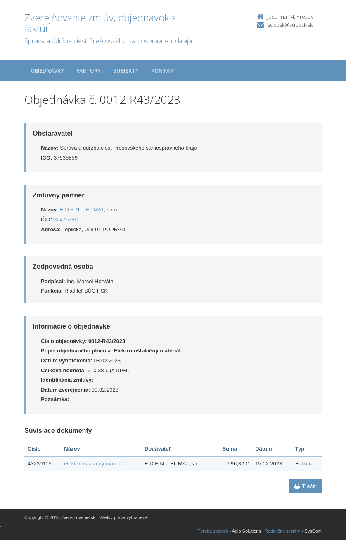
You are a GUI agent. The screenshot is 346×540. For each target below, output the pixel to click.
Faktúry (88, 70)
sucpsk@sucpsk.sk (290, 24)
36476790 (66, 219)
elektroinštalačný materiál (94, 463)
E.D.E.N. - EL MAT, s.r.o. (89, 210)
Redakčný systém (283, 530)
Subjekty (126, 70)
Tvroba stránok (213, 530)
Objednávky (47, 70)
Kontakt (164, 70)
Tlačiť (305, 486)
